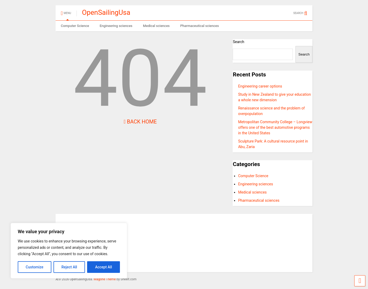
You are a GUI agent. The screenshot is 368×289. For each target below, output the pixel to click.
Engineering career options (260, 86)
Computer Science (75, 26)
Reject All (69, 267)
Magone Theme (105, 279)
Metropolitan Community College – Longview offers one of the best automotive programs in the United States (275, 127)
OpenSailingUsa (106, 12)
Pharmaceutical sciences (199, 26)
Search (238, 42)
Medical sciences (156, 26)
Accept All (103, 267)
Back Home (140, 121)
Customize (34, 267)
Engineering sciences (116, 26)
